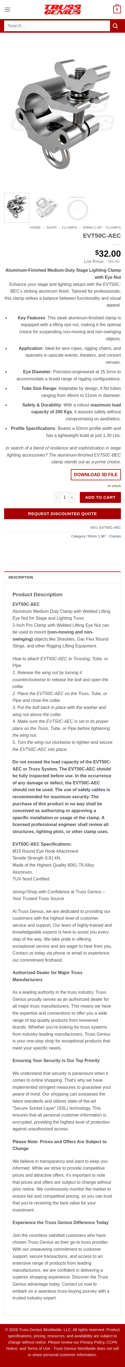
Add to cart (100, 497)
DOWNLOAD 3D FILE (96, 474)
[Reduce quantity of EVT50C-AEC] (57, 497)
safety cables (91, 789)
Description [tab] (20, 577)
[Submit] (115, 25)
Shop (51, 227)
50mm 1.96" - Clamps (102, 227)
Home (35, 227)
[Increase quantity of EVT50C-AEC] (72, 497)
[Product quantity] (64, 497)
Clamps (69, 227)
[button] (7, 9)
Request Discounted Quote (62, 513)
